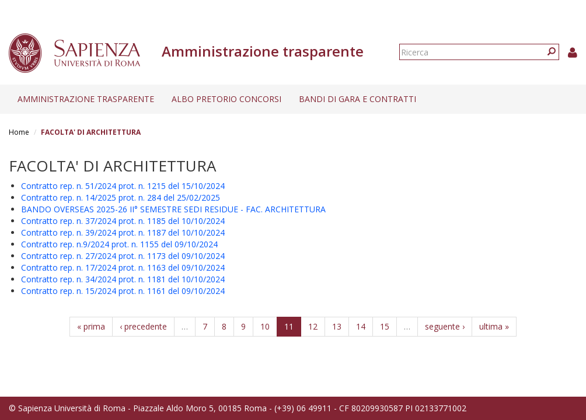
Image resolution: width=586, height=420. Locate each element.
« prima (91, 326)
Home (19, 132)
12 (313, 326)
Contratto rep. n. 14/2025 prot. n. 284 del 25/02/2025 (120, 197)
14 (360, 326)
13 (336, 326)
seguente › (445, 326)
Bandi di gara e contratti (357, 98)
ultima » (494, 326)
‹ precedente (143, 326)
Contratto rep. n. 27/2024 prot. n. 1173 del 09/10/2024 (123, 255)
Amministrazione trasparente (86, 98)
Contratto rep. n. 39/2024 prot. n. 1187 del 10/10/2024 (123, 232)
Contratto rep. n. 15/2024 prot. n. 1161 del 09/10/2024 (123, 290)
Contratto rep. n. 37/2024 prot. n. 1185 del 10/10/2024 (123, 220)
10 (265, 326)
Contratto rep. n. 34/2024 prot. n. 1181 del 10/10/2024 (123, 279)
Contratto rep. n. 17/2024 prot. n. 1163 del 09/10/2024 (123, 267)
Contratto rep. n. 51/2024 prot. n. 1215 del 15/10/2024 (123, 185)
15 (384, 326)
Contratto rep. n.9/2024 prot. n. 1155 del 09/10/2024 (119, 244)
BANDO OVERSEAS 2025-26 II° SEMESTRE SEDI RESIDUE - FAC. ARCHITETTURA (173, 209)
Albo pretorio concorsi (226, 98)
